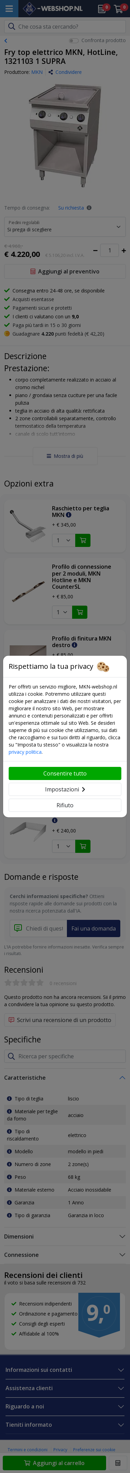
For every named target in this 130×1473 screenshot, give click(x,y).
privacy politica (25, 752)
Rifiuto (65, 805)
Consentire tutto (65, 773)
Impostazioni (65, 789)
